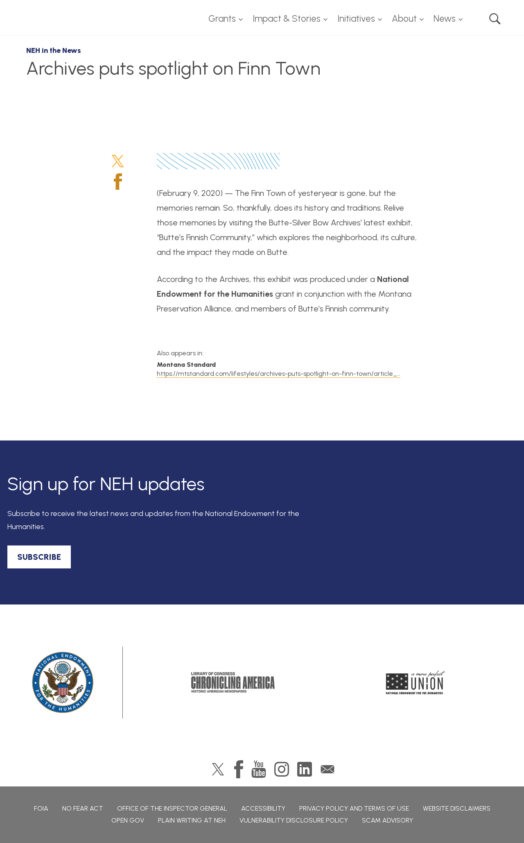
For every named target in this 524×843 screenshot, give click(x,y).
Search (495, 19)
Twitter (118, 161)
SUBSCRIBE (39, 557)
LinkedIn (304, 769)
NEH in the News (53, 50)
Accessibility (263, 808)
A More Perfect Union (416, 682)
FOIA (41, 808)
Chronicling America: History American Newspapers (233, 682)
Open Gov (127, 820)
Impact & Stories (287, 18)
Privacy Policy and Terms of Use (354, 808)
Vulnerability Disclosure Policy (293, 820)
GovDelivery (327, 769)
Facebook (118, 181)
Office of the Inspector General (172, 808)
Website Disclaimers (456, 808)
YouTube (258, 769)
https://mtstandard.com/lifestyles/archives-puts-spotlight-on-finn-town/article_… (278, 373)
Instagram (281, 769)
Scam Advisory (387, 820)
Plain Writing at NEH (192, 820)
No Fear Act (82, 808)
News (445, 18)
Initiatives (356, 18)
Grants (222, 18)
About (404, 18)
